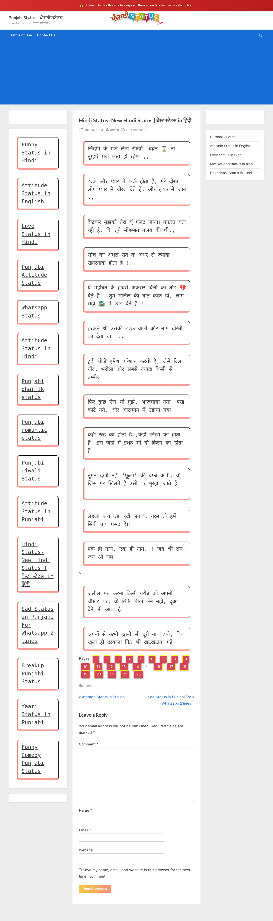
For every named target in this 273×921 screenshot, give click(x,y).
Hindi (87, 686)
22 (125, 674)
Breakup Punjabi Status (33, 673)
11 (98, 667)
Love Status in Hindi (36, 234)
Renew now (146, 5)
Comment (89, 744)
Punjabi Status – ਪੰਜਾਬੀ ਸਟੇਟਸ (35, 17)
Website (86, 850)
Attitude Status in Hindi (36, 348)
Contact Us (46, 35)
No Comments (136, 129)
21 (112, 674)
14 (137, 667)
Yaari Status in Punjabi (36, 714)
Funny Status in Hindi (36, 153)
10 (85, 667)
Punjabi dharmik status (33, 389)
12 (111, 667)
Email (85, 830)
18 (184, 667)
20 (99, 674)
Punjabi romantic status (34, 430)
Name (85, 810)
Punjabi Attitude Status (34, 275)
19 (85, 674)
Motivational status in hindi (232, 164)
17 (171, 667)
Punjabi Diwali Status (33, 471)
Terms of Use (21, 35)
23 (138, 674)
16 (158, 667)
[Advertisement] (136, 72)
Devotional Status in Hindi (231, 173)
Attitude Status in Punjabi (36, 511)
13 (124, 667)
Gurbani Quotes (222, 137)
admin (114, 129)
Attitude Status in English (36, 193)
